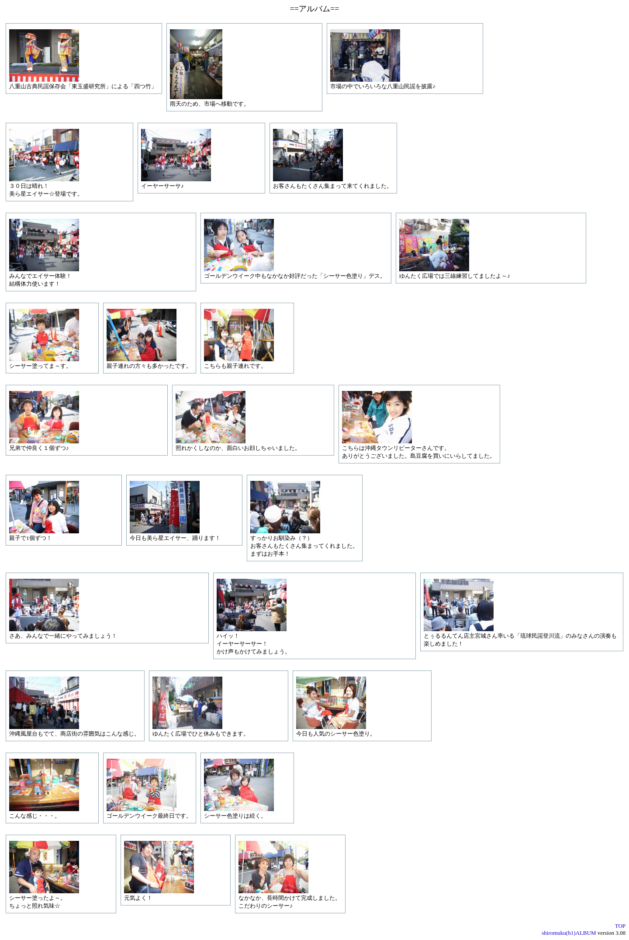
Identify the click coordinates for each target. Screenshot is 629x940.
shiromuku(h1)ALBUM (569, 933)
